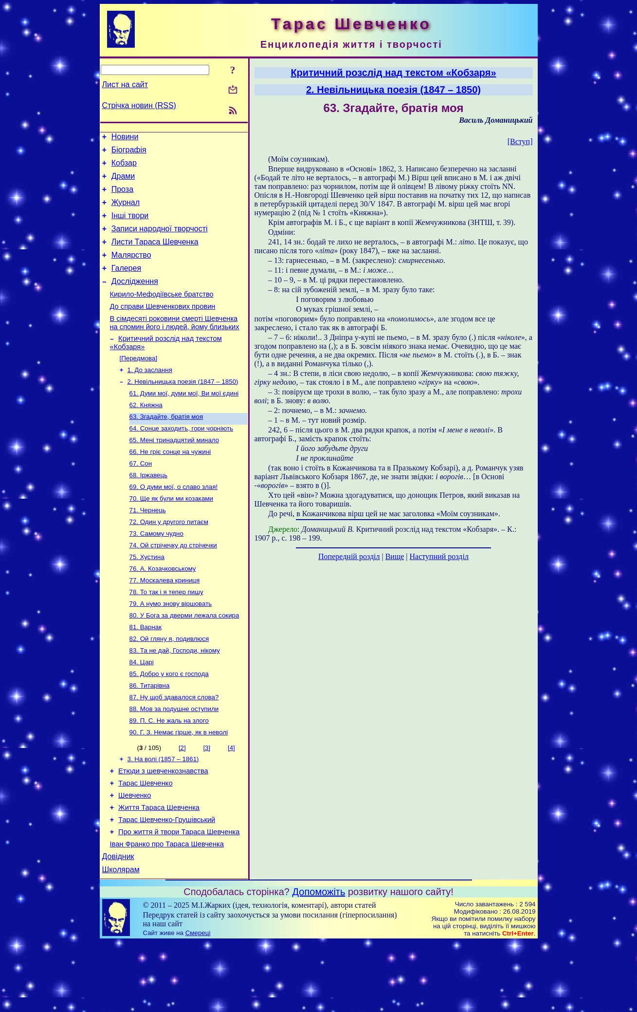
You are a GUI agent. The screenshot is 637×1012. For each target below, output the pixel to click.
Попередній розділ (349, 556)
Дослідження (134, 299)
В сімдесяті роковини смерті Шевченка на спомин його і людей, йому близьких (174, 345)
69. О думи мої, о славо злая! (173, 521)
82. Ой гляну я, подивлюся (169, 686)
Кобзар (124, 167)
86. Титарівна (149, 737)
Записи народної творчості (159, 240)
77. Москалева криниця (164, 623)
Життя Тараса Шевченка (159, 870)
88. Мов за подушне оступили (174, 762)
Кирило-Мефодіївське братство (162, 313)
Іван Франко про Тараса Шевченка (167, 911)
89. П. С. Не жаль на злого (169, 775)
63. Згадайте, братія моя (166, 446)
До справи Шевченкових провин (163, 327)
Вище (394, 556)
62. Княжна (146, 433)
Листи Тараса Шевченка (155, 255)
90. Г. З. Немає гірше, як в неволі (178, 787)
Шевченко (134, 856)
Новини (125, 138)
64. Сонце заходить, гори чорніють (181, 458)
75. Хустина (146, 597)
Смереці (198, 1002)
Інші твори (130, 226)
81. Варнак (145, 673)
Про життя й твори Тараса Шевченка (178, 897)
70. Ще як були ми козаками (171, 534)
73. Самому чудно (156, 572)
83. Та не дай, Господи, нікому (174, 699)
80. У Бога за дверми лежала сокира (184, 661)
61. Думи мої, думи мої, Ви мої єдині (184, 420)
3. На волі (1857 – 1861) (163, 815)
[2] (182, 803)
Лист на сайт (125, 84)
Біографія (128, 153)
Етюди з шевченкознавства (163, 829)
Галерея (126, 284)
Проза (122, 196)
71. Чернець (147, 547)
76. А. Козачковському (162, 610)
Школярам (121, 939)
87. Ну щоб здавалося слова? (174, 749)
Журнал (125, 211)
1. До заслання (149, 395)
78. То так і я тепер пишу (166, 635)
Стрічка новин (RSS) (139, 105)
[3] (206, 803)
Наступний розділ (439, 556)
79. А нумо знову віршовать (170, 648)
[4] (231, 803)
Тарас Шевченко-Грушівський (166, 883)
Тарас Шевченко (145, 842)
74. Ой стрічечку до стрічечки (173, 585)
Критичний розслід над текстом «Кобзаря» (393, 72)
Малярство (131, 269)
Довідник (118, 924)
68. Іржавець (148, 509)
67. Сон (140, 496)
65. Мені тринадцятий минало (174, 471)
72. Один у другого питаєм (168, 559)
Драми (123, 182)
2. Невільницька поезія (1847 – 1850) (182, 408)
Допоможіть (319, 961)
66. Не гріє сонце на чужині (170, 483)
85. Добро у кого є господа (169, 724)
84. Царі (141, 711)
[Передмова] (139, 382)
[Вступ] (520, 141)
